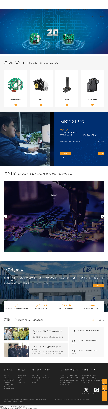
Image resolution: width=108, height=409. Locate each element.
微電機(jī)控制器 (22, 375)
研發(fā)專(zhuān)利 (66, 135)
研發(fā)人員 (64, 130)
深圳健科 (102, 16)
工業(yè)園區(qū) (8, 384)
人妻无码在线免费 (4, 408)
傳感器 (19, 380)
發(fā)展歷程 (7, 382)
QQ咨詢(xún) (104, 389)
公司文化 (6, 378)
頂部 (105, 400)
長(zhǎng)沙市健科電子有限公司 (62, 399)
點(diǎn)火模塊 (21, 382)
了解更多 (65, 153)
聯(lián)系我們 (86, 9)
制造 (46, 375)
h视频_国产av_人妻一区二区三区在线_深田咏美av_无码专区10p (14, 407)
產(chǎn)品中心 (36, 9)
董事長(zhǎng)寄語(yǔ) (10, 380)
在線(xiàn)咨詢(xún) (104, 383)
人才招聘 (76, 9)
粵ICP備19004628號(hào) (29, 399)
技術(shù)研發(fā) (48, 9)
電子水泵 (20, 378)
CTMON (21, 401)
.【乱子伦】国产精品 (25, 408)
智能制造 (59, 9)
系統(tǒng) (47, 378)
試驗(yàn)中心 (35, 382)
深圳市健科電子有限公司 (76, 399)
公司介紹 (6, 375)
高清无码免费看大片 (15, 408)
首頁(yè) (13, 9)
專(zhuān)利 (35, 380)
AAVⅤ (9, 408)
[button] (64, 130)
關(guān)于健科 (23, 9)
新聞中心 (68, 9)
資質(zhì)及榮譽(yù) (9, 388)
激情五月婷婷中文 (34, 408)
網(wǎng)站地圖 (85, 399)
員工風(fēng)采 (8, 386)
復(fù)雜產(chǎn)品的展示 (68, 132)
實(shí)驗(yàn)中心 (89, 135)
